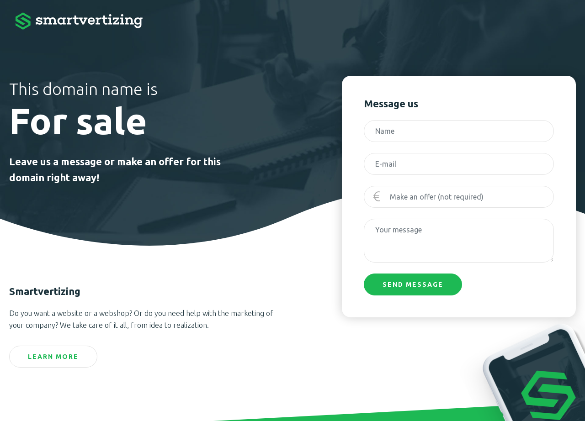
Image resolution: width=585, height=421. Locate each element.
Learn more (53, 356)
